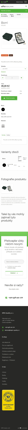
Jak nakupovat (6, 342)
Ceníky (4, 381)
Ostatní (20, 14)
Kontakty (4, 384)
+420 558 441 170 (14, 297)
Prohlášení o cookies (8, 354)
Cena (2, 83)
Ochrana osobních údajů (9, 351)
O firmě (4, 372)
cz (7, 6)
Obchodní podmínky (7, 348)
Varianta (3, 66)
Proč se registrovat (7, 345)
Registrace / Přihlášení (8, 360)
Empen (13, 14)
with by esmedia (22, 428)
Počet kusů (4, 75)
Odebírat (14, 273)
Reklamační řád (6, 357)
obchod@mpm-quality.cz (10, 330)
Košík (4, 2)
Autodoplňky (5, 16)
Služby (4, 375)
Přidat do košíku (9, 98)
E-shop (5, 14)
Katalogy (4, 378)
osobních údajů (11, 267)
